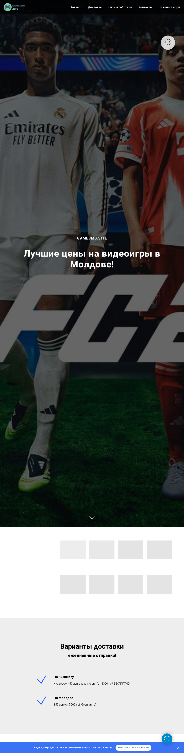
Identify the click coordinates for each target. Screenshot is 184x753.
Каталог (76, 7)
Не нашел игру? (169, 7)
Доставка (95, 7)
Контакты (145, 7)
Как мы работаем (120, 7)
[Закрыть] (178, 748)
